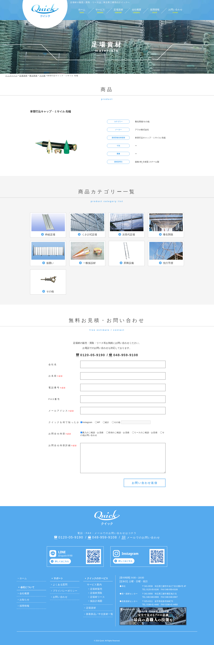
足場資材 (91, 608)
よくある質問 (60, 584)
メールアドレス (58, 410)
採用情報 (24, 606)
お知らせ (24, 599)
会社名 (52, 364)
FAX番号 (54, 399)
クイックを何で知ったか (64, 422)
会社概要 (24, 593)
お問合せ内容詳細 (59, 445)
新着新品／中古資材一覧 (99, 614)
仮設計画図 (96, 601)
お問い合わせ (60, 597)
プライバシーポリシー (65, 591)
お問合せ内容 (56, 433)
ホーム (23, 578)
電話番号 (54, 387)
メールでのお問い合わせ (143, 537)
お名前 (52, 376)
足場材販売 (96, 589)
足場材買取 (96, 593)
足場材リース (97, 597)
